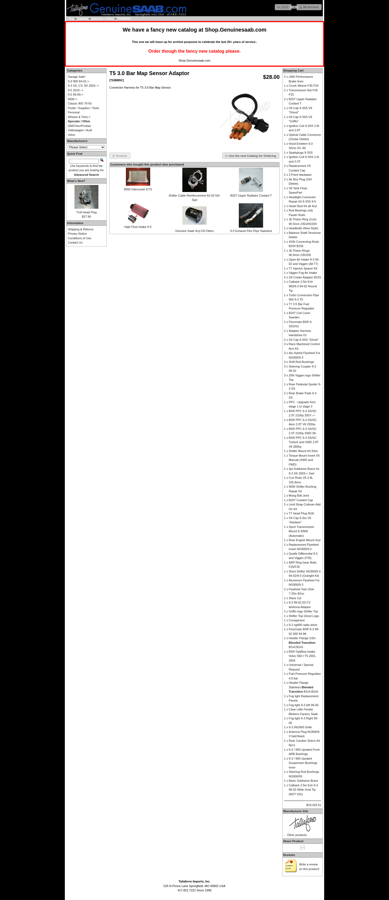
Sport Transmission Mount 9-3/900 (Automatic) (301, 531)
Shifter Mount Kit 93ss (303, 451)
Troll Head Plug (86, 212)
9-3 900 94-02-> (78, 81)
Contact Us (75, 242)
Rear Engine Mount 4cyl (304, 540)
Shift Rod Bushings (301, 361)
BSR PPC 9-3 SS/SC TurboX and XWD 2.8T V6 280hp (304, 442)
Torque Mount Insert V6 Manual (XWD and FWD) (304, 460)
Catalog (82, 18)
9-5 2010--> (75, 90)
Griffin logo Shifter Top (303, 611)
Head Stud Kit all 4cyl (303, 206)
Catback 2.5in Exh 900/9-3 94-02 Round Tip (303, 286)
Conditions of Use (79, 238)
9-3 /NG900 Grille (300, 727)
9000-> (72, 99)
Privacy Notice (77, 233)
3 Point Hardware (300, 174)
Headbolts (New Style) (303, 228)
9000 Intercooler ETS (138, 189)
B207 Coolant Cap (301, 500)
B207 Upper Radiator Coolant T (251, 195)
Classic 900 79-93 (80, 103)
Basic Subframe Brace (303, 780)
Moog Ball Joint (299, 495)
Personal (73, 112)
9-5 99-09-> (75, 94)
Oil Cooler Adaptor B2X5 (305, 277)
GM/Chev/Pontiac (79, 125)
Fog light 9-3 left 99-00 (303, 705)
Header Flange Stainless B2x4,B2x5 (303, 687)
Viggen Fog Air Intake (303, 272)
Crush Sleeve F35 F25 (303, 85)
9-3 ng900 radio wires (303, 624)
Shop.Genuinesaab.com (235, 30)
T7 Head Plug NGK (301, 513)
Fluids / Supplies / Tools (83, 108)
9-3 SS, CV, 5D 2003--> (83, 85)
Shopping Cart (293, 70)
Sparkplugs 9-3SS (301, 152)
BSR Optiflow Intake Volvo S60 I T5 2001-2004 (303, 656)
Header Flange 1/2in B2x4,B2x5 (302, 642)
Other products (297, 835)
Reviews (289, 855)
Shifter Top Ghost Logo (304, 616)
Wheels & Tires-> (79, 117)
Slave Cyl (295, 598)
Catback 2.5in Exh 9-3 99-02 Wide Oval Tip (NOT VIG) (303, 790)
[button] (283, 7)
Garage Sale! (76, 76)
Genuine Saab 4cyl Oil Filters (194, 230)
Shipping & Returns (80, 229)
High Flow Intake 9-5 (138, 226)
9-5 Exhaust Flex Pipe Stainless (251, 230)
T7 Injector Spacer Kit (303, 268)
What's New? (76, 181)
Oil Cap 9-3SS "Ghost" (304, 339)
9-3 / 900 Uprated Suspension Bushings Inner (303, 763)
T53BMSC (124, 18)
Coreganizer (297, 620)
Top (71, 18)
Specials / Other (102, 18)
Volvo (71, 134)
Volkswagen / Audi (80, 130)
